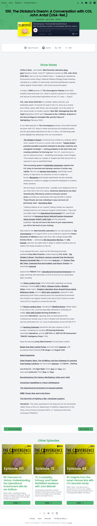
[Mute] (40, 31)
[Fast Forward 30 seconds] (50, 31)
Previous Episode (12, 429)
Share (49, 34)
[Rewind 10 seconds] (43, 31)
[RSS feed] (78, 3)
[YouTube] (86, 3)
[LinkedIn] (94, 3)
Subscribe (18, 3)
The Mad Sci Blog (30, 3)
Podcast (4, 3)
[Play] (35, 30)
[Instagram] (90, 3)
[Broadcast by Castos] (75, 34)
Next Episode (86, 429)
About (11, 3)
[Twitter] (82, 3)
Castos (70, 523)
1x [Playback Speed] (46, 31)
